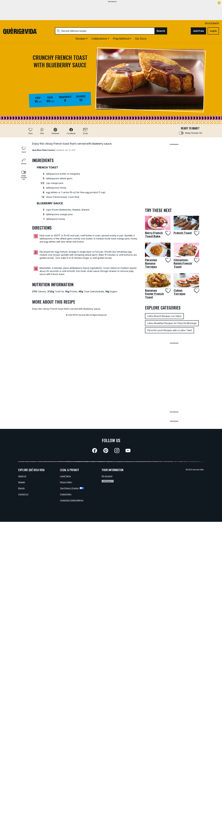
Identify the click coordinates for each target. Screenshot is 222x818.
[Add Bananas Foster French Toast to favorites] (167, 290)
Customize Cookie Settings (71, 500)
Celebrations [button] (99, 38)
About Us (22, 476)
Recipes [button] (80, 38)
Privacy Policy (66, 482)
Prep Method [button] (121, 38)
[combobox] (105, 30)
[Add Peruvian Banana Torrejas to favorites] (167, 260)
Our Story (140, 38)
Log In (213, 30)
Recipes (21, 482)
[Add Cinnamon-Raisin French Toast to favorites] (196, 260)
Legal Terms (65, 476)
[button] (55, 131)
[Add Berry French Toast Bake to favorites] (167, 233)
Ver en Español (212, 23)
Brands (21, 488)
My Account (107, 476)
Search (161, 30)
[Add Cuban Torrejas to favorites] (196, 290)
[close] (219, 3)
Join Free (198, 30)
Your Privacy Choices (72, 488)
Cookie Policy (66, 494)
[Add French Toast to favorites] (196, 233)
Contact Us (23, 494)
